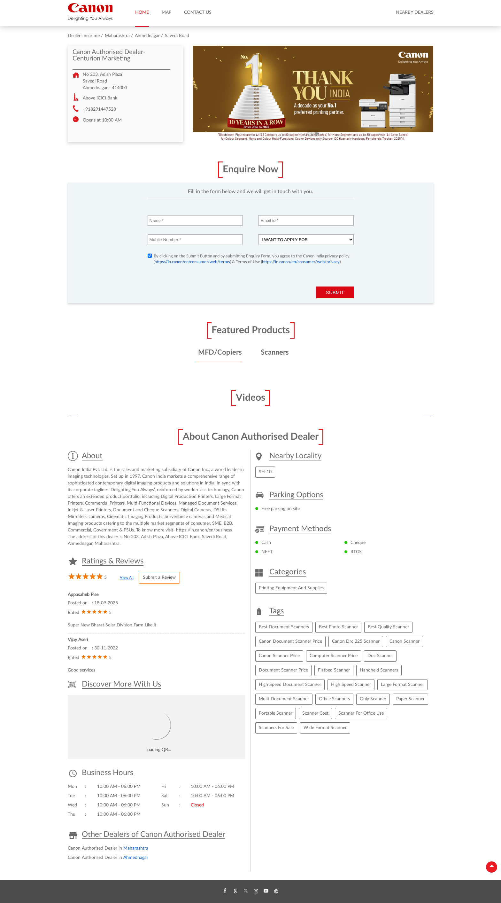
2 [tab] (316, 133)
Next (429, 416)
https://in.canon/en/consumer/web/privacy (301, 262)
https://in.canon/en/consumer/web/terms (192, 262)
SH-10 (265, 472)
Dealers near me (84, 36)
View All (127, 577)
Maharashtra (117, 36)
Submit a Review (159, 577)
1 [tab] (310, 133)
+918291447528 (99, 109)
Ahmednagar (147, 36)
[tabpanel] (313, 94)
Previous (72, 416)
